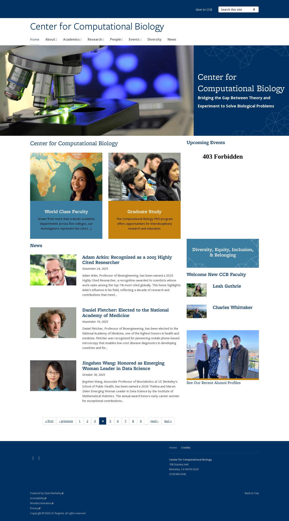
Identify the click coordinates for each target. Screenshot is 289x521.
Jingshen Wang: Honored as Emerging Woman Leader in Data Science (123, 365)
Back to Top (252, 493)
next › (156, 422)
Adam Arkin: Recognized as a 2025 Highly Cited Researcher (127, 259)
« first (50, 422)
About (51, 39)
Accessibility (38, 498)
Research (96, 39)
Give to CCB (204, 9)
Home (34, 39)
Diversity (155, 39)
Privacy (35, 508)
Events (135, 39)
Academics (72, 39)
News (172, 39)
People (116, 39)
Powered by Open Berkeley (47, 493)
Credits (185, 447)
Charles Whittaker (232, 307)
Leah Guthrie (227, 286)
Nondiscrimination (42, 503)
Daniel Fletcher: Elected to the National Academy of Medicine (125, 312)
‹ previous (67, 422)
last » (169, 422)
